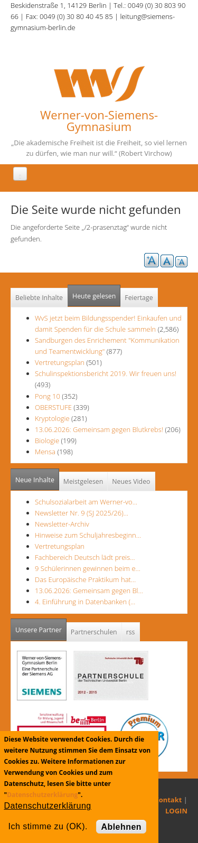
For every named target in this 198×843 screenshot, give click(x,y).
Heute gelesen (94, 296)
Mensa (45, 451)
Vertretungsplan (59, 362)
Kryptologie (52, 418)
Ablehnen (121, 826)
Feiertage (139, 297)
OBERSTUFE (53, 407)
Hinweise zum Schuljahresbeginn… (88, 535)
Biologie (47, 440)
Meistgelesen (83, 481)
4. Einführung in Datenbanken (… (85, 601)
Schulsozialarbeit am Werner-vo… (86, 502)
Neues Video (131, 481)
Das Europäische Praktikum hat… (85, 579)
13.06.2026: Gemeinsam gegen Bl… (89, 590)
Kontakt (168, 799)
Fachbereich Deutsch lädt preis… (85, 557)
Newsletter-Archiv (62, 524)
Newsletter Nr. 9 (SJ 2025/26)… (81, 513)
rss (130, 631)
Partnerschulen (94, 631)
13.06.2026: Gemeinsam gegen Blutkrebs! (99, 429)
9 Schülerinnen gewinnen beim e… (87, 568)
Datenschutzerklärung (42, 794)
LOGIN (176, 811)
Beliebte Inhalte (39, 297)
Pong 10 (47, 396)
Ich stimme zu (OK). (48, 826)
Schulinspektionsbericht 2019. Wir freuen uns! (105, 373)
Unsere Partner (41, 626)
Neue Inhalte (34, 479)
